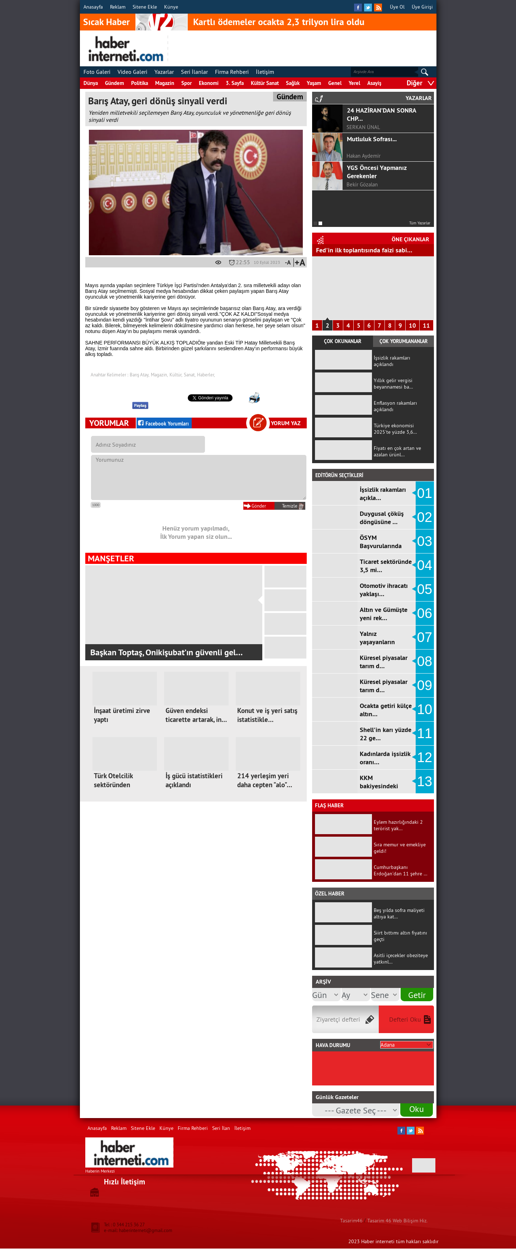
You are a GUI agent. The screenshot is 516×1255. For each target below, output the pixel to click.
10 (412, 325)
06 (424, 613)
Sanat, (190, 374)
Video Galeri (132, 71)
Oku (416, 1108)
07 (424, 637)
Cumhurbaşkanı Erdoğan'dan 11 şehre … (400, 870)
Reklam (117, 7)
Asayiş (374, 83)
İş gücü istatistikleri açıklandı (194, 780)
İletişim (265, 71)
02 (424, 517)
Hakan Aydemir (364, 155)
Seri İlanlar (194, 71)
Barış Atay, (139, 374)
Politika (139, 83)
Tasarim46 (351, 1220)
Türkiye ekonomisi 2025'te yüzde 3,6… (395, 428)
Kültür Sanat (265, 83)
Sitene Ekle (145, 7)
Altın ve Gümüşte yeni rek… (383, 613)
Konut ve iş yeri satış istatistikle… (267, 715)
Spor (186, 83)
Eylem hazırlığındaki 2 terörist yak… (398, 825)
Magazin (164, 83)
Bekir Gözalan (362, 184)
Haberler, (206, 374)
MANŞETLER (111, 558)
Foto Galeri (96, 71)
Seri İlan (221, 1128)
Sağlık (293, 83)
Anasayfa (93, 7)
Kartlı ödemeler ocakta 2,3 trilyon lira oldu (278, 22)
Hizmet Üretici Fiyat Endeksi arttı (361, 250)
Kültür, (175, 374)
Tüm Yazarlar (419, 222)
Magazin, (159, 374)
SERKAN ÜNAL (363, 127)
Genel (334, 83)
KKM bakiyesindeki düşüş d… (379, 786)
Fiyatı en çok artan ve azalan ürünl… (397, 451)
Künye (171, 7)
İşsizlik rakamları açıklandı (392, 361)
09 (424, 685)
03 (424, 541)
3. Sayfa (235, 83)
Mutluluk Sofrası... (372, 139)
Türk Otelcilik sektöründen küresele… (113, 784)
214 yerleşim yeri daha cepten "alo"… (264, 780)
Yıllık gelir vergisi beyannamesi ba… (393, 383)
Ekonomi (209, 83)
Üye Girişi (422, 7)
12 (424, 757)
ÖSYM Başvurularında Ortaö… (381, 545)
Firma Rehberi (232, 71)
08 (424, 661)
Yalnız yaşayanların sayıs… (377, 641)
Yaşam (314, 83)
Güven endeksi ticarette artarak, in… (196, 715)
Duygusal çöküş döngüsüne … (382, 517)
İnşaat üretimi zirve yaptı (122, 715)
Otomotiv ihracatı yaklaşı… (384, 589)
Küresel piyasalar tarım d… (383, 661)
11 (426, 325)
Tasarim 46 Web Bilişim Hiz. (397, 1220)
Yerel (354, 83)
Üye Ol (397, 7)
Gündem (114, 83)
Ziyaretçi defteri (338, 1019)
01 (424, 493)
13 (424, 781)
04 (424, 565)
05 (424, 589)
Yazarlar (164, 71)
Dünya (90, 83)
